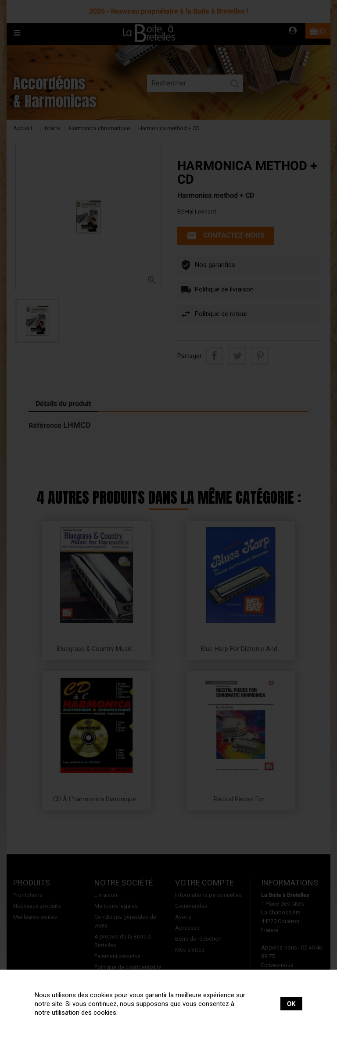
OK (291, 1004)
